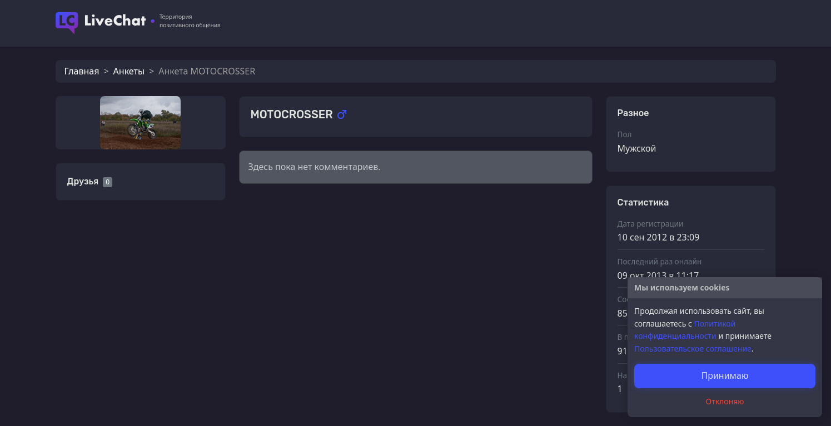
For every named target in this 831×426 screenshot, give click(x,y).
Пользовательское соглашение (693, 348)
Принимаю (724, 375)
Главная (81, 71)
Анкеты (129, 71)
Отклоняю (725, 401)
